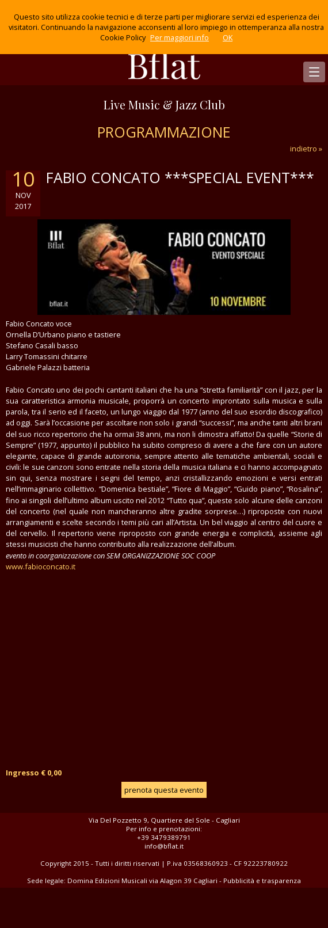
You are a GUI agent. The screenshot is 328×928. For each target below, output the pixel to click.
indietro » (306, 148)
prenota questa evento (164, 790)
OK (227, 37)
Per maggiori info (179, 37)
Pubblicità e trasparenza (262, 880)
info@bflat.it (164, 846)
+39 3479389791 (164, 837)
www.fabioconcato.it (40, 566)
